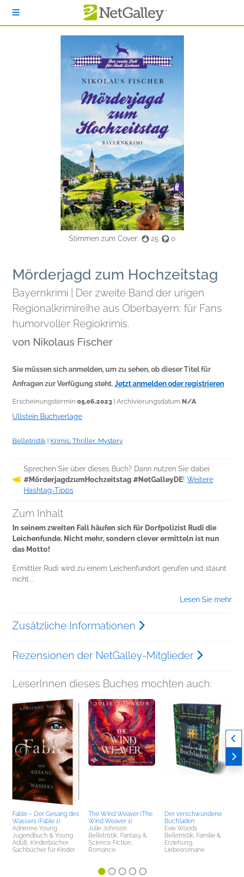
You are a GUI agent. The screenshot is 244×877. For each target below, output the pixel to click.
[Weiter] (234, 757)
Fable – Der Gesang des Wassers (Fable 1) (45, 817)
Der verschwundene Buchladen (193, 817)
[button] (45, 753)
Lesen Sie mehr (206, 599)
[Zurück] (234, 739)
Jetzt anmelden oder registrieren (169, 384)
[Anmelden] (16, 12)
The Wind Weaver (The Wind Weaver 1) (120, 817)
